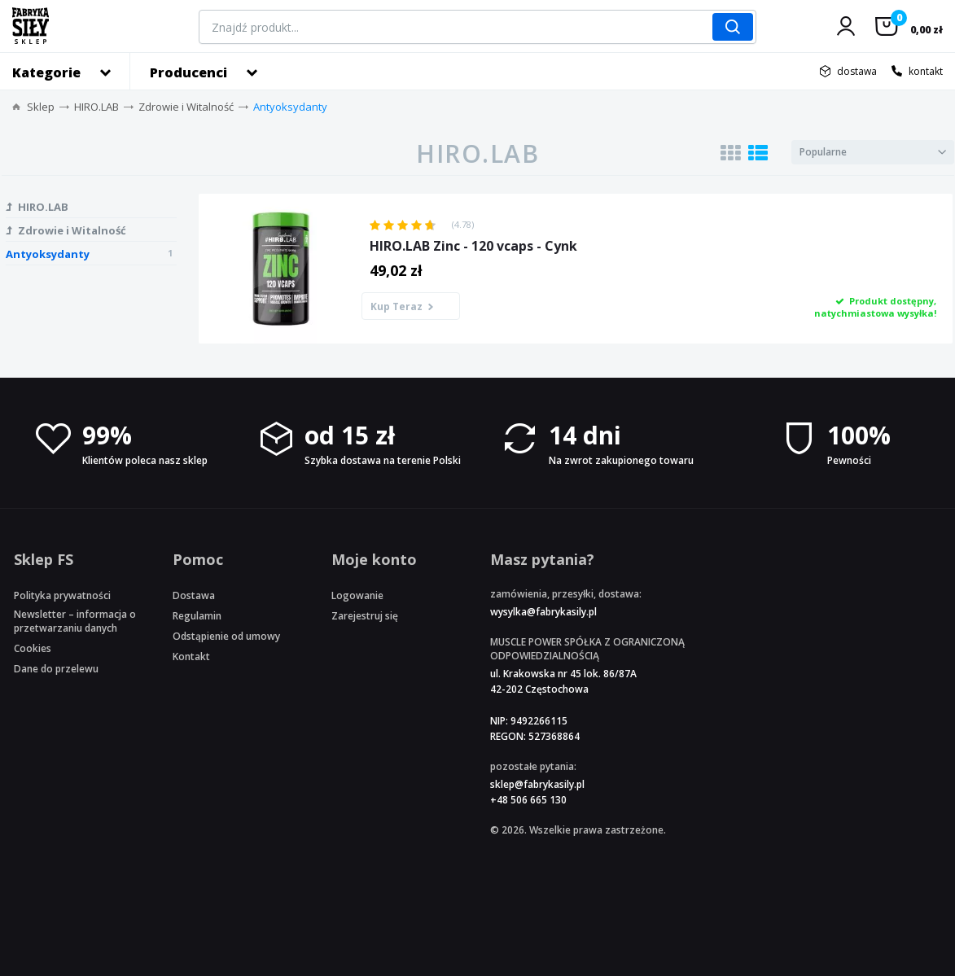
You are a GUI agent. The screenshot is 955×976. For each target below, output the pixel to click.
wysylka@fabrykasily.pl (543, 612)
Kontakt (191, 656)
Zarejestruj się (364, 616)
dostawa (857, 71)
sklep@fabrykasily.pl (537, 784)
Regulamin (197, 616)
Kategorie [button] (46, 72)
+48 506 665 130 (528, 800)
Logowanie (357, 595)
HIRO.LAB (96, 106)
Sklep (41, 106)
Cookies (32, 648)
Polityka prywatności (62, 595)
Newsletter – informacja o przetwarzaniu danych (75, 621)
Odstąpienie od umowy (226, 636)
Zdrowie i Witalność (186, 106)
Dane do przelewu (56, 669)
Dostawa (194, 595)
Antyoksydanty (290, 106)
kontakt (926, 71)
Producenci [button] (188, 72)
